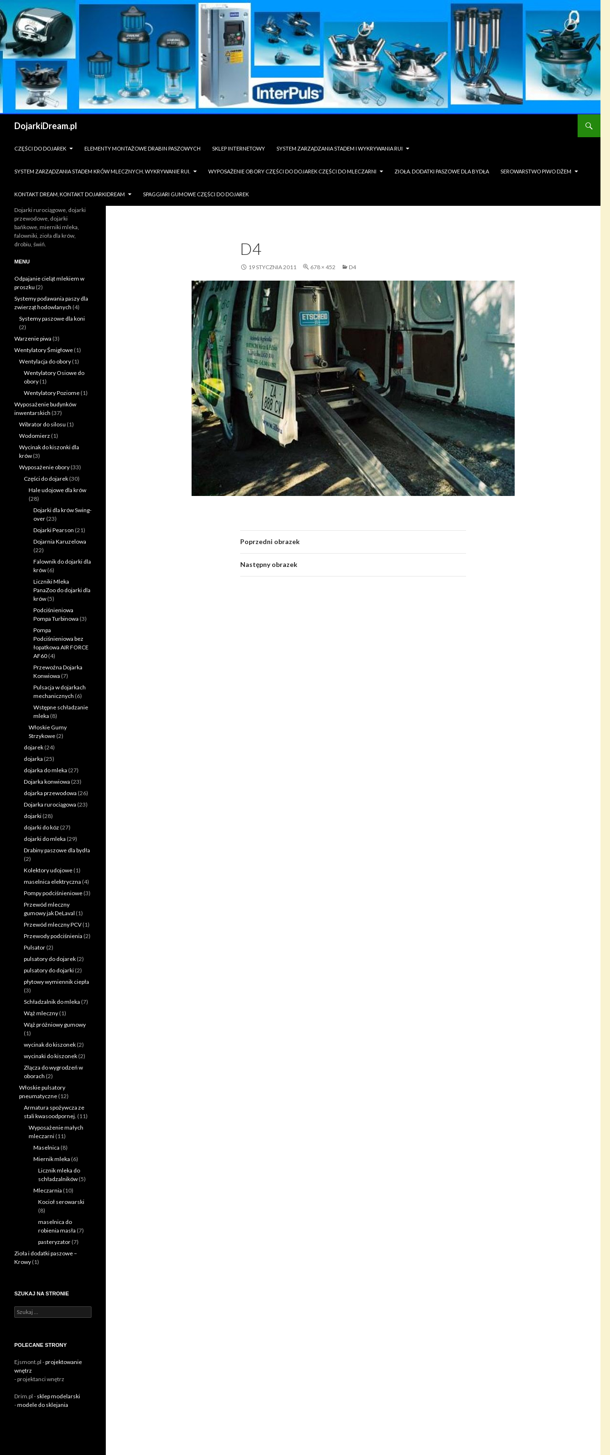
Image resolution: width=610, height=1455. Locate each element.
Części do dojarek (40, 148)
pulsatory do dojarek (50, 958)
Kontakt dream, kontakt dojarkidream (69, 194)
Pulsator (34, 947)
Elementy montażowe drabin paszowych (142, 148)
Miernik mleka (51, 1158)
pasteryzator (54, 1241)
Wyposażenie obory (44, 467)
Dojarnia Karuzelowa (59, 541)
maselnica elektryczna (52, 881)
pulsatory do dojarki (49, 970)
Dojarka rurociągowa (50, 804)
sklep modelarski (58, 1396)
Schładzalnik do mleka (52, 1001)
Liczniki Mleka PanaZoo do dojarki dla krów (62, 590)
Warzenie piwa (32, 338)
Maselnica (46, 1147)
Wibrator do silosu (42, 424)
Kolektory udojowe (48, 870)
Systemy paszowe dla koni (52, 318)
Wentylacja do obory (45, 361)
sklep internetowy (238, 148)
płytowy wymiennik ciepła (56, 981)
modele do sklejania (42, 1404)
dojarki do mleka (45, 838)
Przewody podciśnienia (53, 936)
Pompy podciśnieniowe (53, 893)
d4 (352, 267)
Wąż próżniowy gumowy (55, 1024)
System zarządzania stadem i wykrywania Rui (339, 148)
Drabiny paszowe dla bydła (57, 850)
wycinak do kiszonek (50, 1044)
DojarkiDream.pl (45, 126)
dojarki (32, 815)
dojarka (33, 758)
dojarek (33, 747)
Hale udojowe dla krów (57, 490)
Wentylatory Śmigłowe (43, 350)
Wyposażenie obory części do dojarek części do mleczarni (292, 171)
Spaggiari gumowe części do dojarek (196, 194)
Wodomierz (34, 435)
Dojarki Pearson (53, 530)
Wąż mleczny (41, 1013)
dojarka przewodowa (50, 793)
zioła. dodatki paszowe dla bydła (442, 171)
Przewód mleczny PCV (52, 924)
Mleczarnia (47, 1190)
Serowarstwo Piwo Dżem (535, 171)
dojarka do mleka (45, 770)
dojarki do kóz (41, 827)
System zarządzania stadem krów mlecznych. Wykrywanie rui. (102, 171)
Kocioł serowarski (61, 1201)
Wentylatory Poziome (52, 392)
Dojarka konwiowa (47, 781)
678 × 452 (323, 267)
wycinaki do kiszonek (50, 1056)
